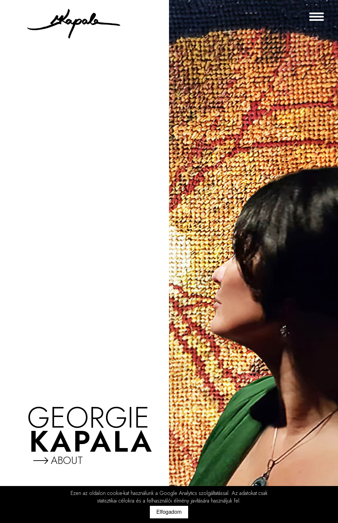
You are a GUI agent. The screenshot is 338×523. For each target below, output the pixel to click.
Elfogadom (169, 512)
